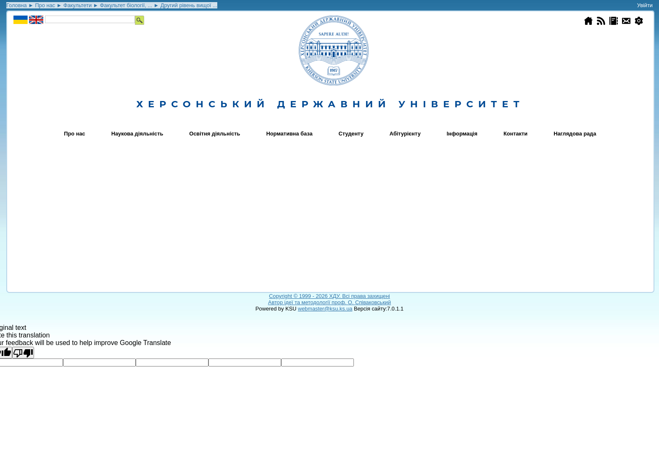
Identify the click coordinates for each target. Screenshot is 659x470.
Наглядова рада (575, 133)
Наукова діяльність (137, 133)
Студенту (351, 133)
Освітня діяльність (214, 133)
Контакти (515, 133)
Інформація (462, 133)
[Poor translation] (23, 352)
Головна (16, 5)
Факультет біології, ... (126, 5)
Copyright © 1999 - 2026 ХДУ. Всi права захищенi (329, 296)
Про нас (45, 5)
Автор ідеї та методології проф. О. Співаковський (329, 302)
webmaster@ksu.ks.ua (325, 308)
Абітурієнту (405, 133)
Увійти (645, 5)
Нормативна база (289, 133)
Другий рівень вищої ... (189, 5)
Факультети (77, 5)
